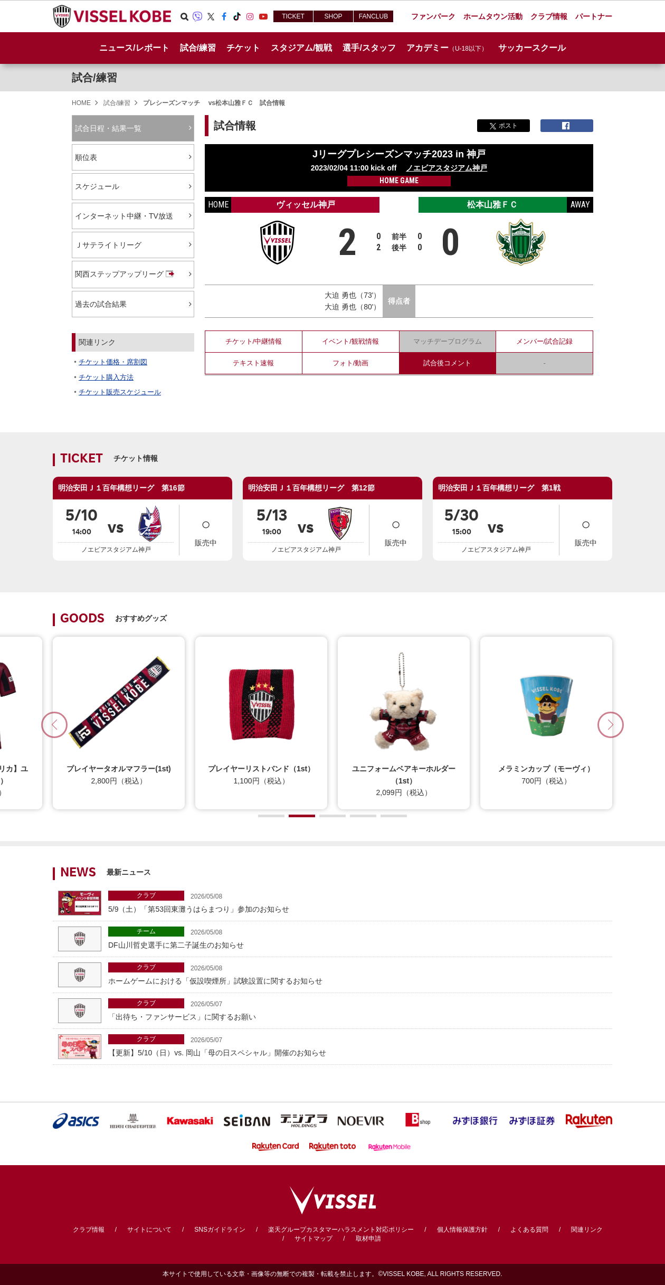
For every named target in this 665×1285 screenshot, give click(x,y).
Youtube (263, 16)
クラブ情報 (88, 1229)
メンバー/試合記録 (544, 341)
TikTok (237, 16)
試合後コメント (447, 363)
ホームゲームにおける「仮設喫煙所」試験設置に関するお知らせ (357, 973)
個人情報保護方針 (462, 1229)
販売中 (205, 529)
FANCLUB (373, 16)
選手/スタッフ (369, 47)
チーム (146, 931)
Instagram (250, 16)
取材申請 (368, 1238)
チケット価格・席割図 (113, 362)
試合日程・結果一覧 (108, 128)
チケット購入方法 (106, 377)
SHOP (333, 16)
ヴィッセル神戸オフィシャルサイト (112, 16)
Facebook (223, 16)
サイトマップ (313, 1238)
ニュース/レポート (134, 47)
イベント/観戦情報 (350, 341)
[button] (610, 725)
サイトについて (149, 1229)
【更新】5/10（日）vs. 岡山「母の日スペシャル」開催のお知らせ (357, 1045)
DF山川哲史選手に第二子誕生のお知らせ (357, 938)
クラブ (146, 895)
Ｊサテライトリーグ (108, 245)
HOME (81, 103)
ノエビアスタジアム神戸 (446, 168)
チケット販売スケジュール (120, 392)
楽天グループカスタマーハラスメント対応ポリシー (341, 1229)
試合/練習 (94, 77)
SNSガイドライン (219, 1229)
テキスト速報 (253, 363)
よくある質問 (529, 1229)
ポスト (504, 125)
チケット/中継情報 (253, 341)
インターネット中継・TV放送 (124, 216)
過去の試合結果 (101, 304)
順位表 (86, 157)
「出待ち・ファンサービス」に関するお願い (357, 1009)
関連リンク (587, 1229)
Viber (197, 16)
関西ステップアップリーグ (125, 274)
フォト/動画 (350, 363)
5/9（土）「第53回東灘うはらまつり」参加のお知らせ (357, 902)
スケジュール (97, 186)
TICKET (293, 16)
